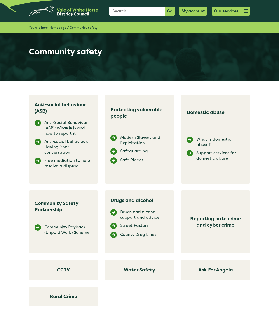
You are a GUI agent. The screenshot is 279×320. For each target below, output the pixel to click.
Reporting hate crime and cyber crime (215, 221)
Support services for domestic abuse (216, 155)
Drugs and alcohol (131, 200)
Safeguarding (134, 151)
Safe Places (131, 160)
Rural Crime (63, 296)
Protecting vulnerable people (136, 112)
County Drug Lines (138, 234)
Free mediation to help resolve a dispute (67, 163)
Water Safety (139, 270)
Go (169, 11)
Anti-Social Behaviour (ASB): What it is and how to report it (66, 128)
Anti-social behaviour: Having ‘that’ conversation (66, 147)
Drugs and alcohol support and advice (139, 214)
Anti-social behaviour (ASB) (60, 107)
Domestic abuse (206, 112)
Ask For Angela (215, 270)
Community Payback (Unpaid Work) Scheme (67, 229)
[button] (231, 11)
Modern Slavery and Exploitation (140, 140)
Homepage (57, 27)
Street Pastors (134, 225)
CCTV (63, 270)
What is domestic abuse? (213, 142)
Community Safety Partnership (56, 206)
